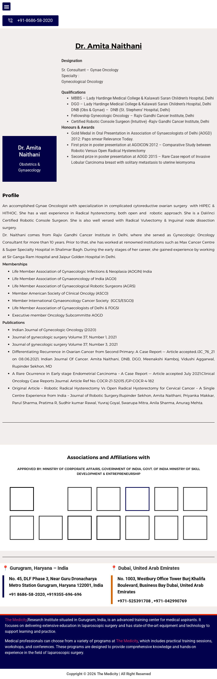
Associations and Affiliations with (108, 457)
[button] (6, 6)
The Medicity (16, 619)
